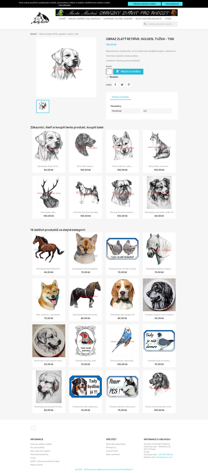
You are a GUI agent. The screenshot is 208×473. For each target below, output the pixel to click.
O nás (168, 18)
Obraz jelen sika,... (49, 212)
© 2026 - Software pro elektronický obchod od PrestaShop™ (104, 469)
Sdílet (115, 84)
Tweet (122, 84)
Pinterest (128, 84)
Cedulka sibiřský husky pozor (122, 406)
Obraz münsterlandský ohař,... (159, 406)
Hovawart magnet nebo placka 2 (159, 314)
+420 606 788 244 (165, 454)
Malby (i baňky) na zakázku (85, 18)
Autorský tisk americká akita (85, 212)
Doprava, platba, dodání (118, 18)
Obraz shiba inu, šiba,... (122, 166)
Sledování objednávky (116, 444)
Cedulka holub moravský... (159, 360)
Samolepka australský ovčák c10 (159, 212)
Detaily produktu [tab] (120, 97)
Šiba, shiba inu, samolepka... (48, 314)
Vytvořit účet (112, 451)
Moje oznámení (113, 454)
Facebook (33, 428)
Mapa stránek (36, 464)
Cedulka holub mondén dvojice (122, 268)
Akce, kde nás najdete (148, 18)
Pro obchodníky (37, 447)
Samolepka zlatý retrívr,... (48, 166)
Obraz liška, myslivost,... (159, 166)
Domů (62, 18)
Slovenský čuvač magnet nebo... (48, 360)
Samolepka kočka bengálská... (85, 268)
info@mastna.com (164, 457)
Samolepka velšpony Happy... (159, 268)
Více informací (64, 5)
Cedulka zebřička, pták (85, 360)
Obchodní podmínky (39, 454)
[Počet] (109, 72)
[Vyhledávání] (160, 24)
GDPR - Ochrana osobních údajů (44, 461)
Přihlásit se (111, 447)
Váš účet (111, 439)
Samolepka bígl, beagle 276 (122, 314)
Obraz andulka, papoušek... (122, 360)
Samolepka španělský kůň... (48, 268)
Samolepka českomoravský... (85, 314)
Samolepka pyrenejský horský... (48, 406)
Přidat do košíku (128, 71)
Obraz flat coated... (85, 166)
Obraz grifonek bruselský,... (122, 212)
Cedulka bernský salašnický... (85, 406)
